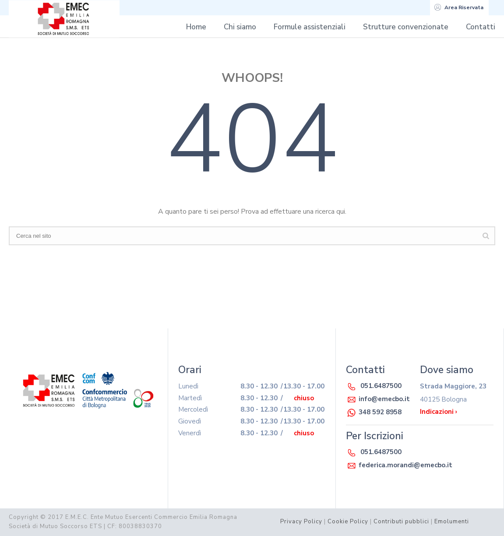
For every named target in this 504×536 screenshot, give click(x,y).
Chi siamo (240, 27)
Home (196, 27)
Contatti (480, 27)
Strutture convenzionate (405, 27)
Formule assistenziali (309, 27)
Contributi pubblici (401, 521)
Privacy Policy (301, 521)
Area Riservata (458, 7)
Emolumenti (451, 521)
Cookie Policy (348, 521)
